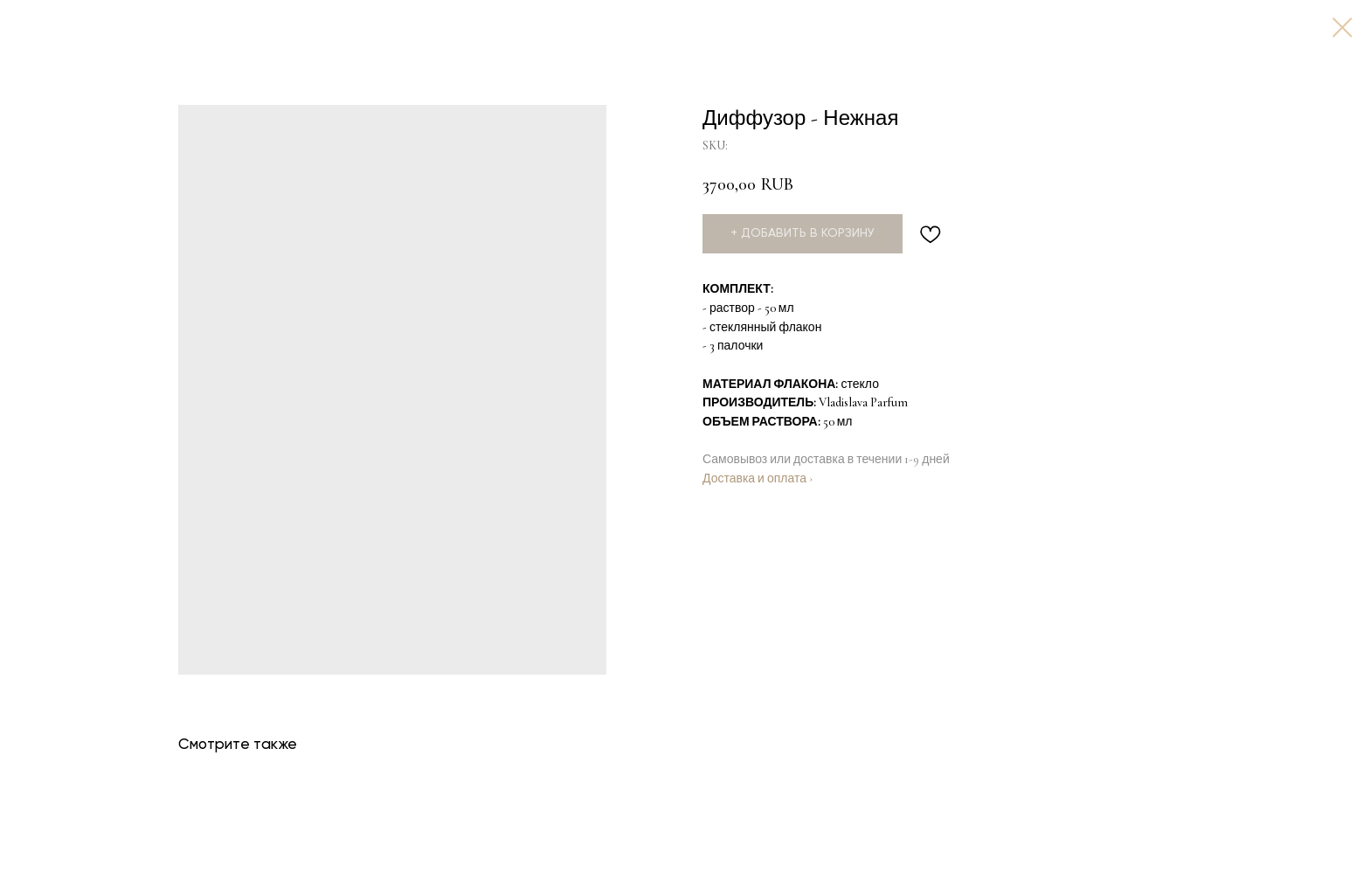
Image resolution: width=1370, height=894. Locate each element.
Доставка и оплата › (757, 478)
